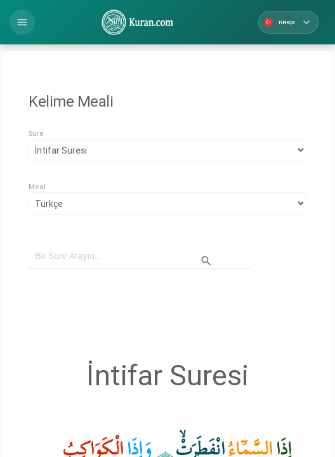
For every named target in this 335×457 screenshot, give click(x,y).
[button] (22, 22)
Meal (37, 186)
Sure (36, 133)
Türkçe (288, 22)
